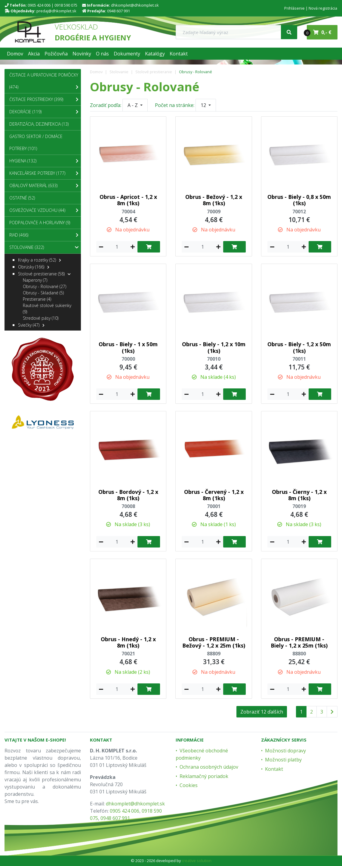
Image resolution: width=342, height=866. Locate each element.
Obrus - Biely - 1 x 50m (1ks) (128, 347)
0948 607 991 (118, 11)
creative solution (196, 860)
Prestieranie (37, 299)
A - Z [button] (133, 105)
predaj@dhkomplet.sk (56, 11)
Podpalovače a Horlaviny (39, 222)
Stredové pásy (40, 318)
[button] (15, 54)
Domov (96, 71)
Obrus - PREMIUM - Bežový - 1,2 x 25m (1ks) (213, 642)
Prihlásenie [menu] (294, 8)
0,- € (319, 32)
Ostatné (22, 198)
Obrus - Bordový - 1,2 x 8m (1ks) (128, 495)
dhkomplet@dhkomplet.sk (135, 5)
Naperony (35, 280)
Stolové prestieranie (153, 71)
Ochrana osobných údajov (209, 767)
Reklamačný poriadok (204, 776)
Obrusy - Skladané (43, 293)
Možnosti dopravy (285, 750)
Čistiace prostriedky (44, 99)
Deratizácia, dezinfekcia (39, 124)
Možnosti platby (283, 759)
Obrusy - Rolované (195, 71)
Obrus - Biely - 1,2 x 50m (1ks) (299, 347)
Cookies (189, 785)
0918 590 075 (65, 5)
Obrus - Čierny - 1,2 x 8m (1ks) (299, 495)
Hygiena (44, 161)
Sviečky (31, 325)
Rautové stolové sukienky (47, 309)
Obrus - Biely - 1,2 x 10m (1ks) (213, 347)
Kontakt (274, 769)
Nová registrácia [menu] (323, 8)
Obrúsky (33, 267)
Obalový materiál (44, 186)
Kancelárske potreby (44, 173)
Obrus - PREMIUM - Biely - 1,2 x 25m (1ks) (299, 642)
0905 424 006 (39, 5)
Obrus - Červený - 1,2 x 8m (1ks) (214, 495)
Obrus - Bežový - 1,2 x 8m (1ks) (213, 200)
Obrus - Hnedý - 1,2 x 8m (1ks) (128, 642)
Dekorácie (44, 112)
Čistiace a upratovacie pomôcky (44, 82)
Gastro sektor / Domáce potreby (36, 142)
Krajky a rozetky (39, 260)
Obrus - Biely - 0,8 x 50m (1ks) (299, 200)
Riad (44, 235)
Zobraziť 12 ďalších (261, 711)
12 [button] (204, 105)
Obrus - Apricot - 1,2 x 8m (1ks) (128, 200)
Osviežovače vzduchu (44, 210)
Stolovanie (118, 71)
